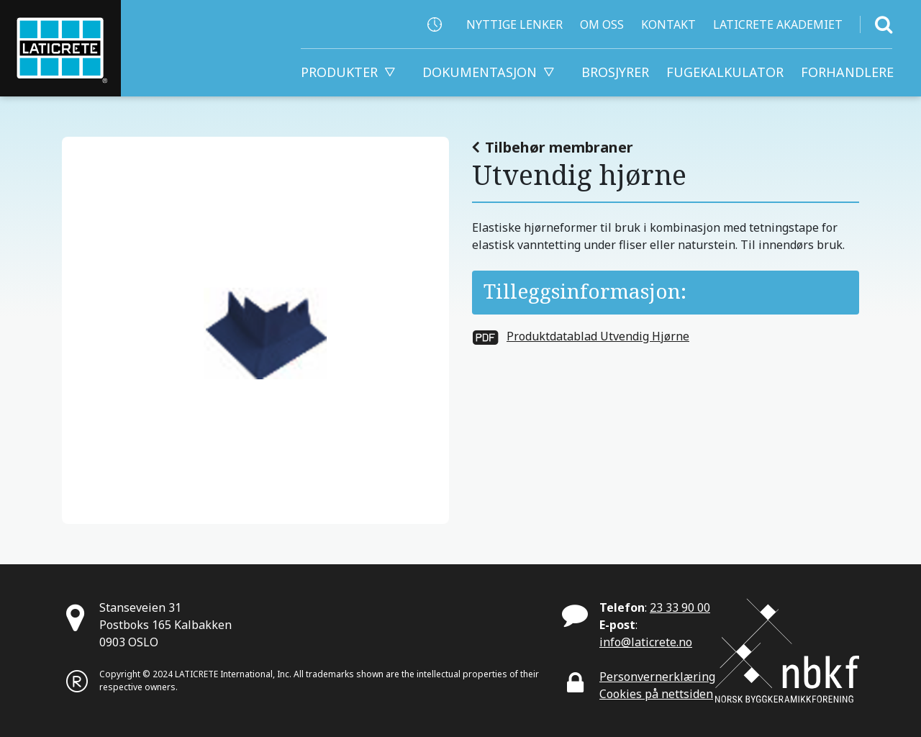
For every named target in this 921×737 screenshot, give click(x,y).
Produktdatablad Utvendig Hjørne (598, 336)
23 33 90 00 (680, 607)
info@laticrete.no (645, 642)
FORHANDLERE (847, 72)
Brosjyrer (615, 72)
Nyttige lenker (514, 24)
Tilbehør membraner (559, 147)
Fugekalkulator (725, 72)
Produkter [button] (339, 72)
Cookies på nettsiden (656, 694)
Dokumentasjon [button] (479, 72)
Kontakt (668, 24)
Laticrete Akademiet (778, 24)
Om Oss (602, 24)
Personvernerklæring (657, 676)
